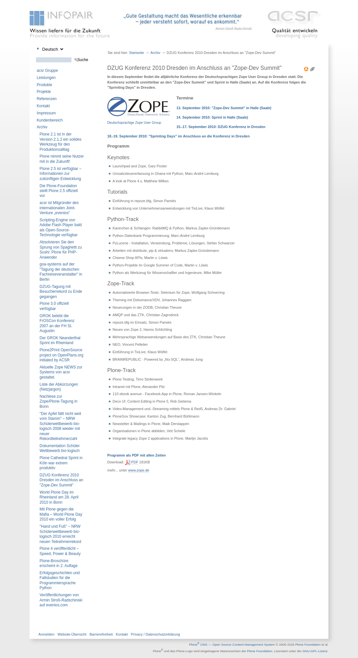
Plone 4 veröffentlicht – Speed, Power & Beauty (60, 551)
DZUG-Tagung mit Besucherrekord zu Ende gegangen (61, 291)
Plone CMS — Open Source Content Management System (232, 644)
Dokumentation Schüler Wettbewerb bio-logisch (60, 448)
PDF (134, 462)
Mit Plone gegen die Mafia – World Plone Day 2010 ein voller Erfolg (61, 514)
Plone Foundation (308, 644)
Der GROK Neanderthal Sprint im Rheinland (60, 340)
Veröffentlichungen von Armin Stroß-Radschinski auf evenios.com (61, 600)
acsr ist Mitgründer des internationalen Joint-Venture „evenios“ (59, 207)
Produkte (44, 85)
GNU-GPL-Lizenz (314, 651)
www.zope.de (138, 470)
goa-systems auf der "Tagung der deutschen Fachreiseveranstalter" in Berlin (61, 271)
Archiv (42, 127)
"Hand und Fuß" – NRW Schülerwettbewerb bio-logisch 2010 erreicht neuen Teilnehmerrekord (60, 534)
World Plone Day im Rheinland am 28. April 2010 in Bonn (59, 497)
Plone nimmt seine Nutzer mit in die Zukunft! (62, 158)
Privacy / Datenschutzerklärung (155, 634)
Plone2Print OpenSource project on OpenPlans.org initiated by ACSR (61, 355)
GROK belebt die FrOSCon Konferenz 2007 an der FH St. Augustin (57, 323)
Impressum (46, 113)
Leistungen (46, 77)
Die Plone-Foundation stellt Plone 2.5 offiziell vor (59, 191)
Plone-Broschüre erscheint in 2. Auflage (59, 563)
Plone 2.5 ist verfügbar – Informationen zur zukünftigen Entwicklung (61, 173)
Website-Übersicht (72, 634)
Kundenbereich (50, 120)
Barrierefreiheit (101, 634)
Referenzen (47, 99)
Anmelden (46, 634)
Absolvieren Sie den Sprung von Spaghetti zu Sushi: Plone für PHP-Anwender (61, 249)
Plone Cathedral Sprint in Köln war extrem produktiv (61, 463)
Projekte (44, 91)
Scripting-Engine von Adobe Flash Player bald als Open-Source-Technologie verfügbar (61, 227)
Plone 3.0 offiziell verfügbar (54, 306)
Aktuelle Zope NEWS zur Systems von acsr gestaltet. (61, 372)
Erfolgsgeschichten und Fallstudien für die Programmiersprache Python (60, 580)
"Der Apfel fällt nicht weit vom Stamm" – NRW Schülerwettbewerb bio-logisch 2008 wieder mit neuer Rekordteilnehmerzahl (60, 426)
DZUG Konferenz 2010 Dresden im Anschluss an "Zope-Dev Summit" (61, 480)
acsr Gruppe (47, 70)
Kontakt (43, 106)
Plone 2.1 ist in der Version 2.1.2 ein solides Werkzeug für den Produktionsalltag (61, 141)
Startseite (136, 53)
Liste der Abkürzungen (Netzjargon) (59, 387)
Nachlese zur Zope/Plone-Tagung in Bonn (58, 401)
